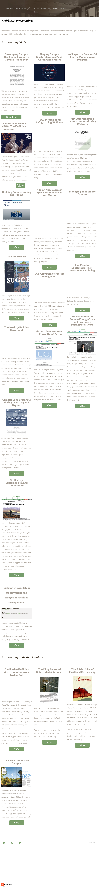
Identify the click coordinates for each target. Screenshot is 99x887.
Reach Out (87, 8)
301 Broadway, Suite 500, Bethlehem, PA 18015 (49, 876)
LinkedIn (22, 855)
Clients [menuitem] (43, 8)
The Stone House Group (16, 8)
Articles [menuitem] (55, 8)
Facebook (6, 855)
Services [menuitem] (36, 8)
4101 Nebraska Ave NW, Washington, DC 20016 (49, 878)
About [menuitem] (62, 8)
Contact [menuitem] (36, 12)
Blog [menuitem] (49, 8)
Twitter (14, 855)
